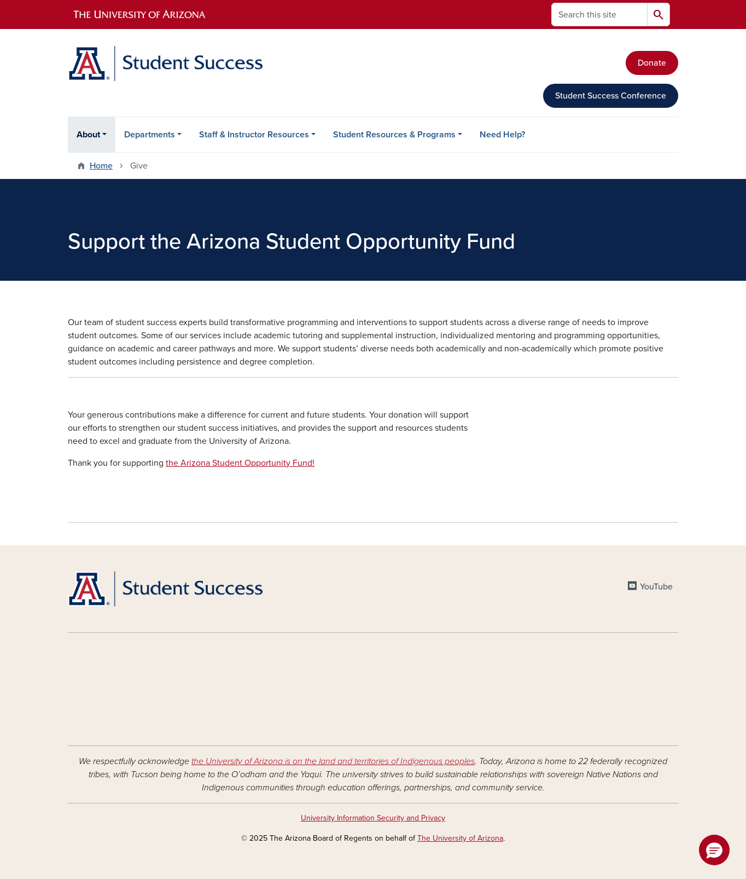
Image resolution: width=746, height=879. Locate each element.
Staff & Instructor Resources (254, 134)
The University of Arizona (460, 838)
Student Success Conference (610, 95)
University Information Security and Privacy (373, 818)
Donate (652, 62)
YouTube (656, 586)
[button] (714, 850)
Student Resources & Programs (394, 134)
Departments (149, 134)
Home (101, 165)
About (88, 134)
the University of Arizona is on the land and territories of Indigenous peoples (333, 761)
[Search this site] (599, 14)
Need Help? (502, 134)
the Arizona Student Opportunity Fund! (240, 463)
